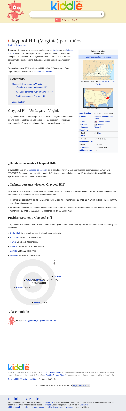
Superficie (83, 130)
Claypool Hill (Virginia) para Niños (23, 379)
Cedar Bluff (15, 233)
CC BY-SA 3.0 (47, 402)
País (83, 122)
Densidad (84, 147)
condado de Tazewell (109, 81)
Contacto (69, 407)
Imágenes (65, 20)
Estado (84, 124)
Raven (13, 242)
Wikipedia (48, 405)
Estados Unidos (104, 122)
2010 (91, 142)
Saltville (13, 251)
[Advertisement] (63, 29)
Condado (84, 127)
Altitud (82, 136)
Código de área (85, 150)
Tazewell (97, 127)
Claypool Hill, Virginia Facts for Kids (40, 321)
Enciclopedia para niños (17, 45)
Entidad (82, 116)
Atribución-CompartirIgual (54, 375)
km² (99, 133)
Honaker (13, 246)
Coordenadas (85, 113)
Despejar (96, 14)
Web (57, 20)
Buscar (101, 14)
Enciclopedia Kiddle (51, 372)
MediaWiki (84, 405)
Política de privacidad (55, 407)
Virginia (98, 84)
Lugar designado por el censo (98, 57)
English (74, 20)
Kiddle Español (14, 407)
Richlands (14, 237)
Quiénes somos (38, 407)
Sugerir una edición (80, 385)
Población (83, 142)
